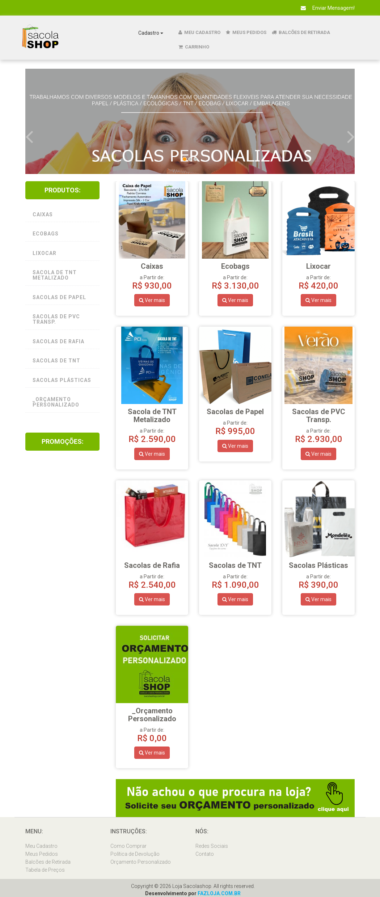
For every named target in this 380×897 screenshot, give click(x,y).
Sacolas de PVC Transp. (56, 319)
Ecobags (46, 234)
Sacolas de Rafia (58, 341)
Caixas (43, 214)
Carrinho (193, 47)
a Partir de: (152, 421)
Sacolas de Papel (59, 297)
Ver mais (152, 300)
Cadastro (150, 33)
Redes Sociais (211, 846)
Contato (204, 854)
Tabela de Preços (45, 870)
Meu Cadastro (199, 32)
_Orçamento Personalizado (56, 402)
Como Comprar (128, 846)
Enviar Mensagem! (325, 8)
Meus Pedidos (246, 32)
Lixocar (44, 253)
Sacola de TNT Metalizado (55, 275)
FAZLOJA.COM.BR (219, 893)
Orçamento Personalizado (140, 862)
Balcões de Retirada (301, 32)
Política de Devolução (135, 854)
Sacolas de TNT (56, 361)
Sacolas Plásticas (62, 380)
